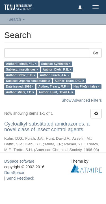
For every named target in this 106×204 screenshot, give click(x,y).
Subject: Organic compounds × (28, 80)
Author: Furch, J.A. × (54, 75)
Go (95, 53)
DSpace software (19, 161)
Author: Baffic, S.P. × (20, 75)
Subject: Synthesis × (55, 63)
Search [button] (16, 19)
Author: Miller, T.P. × (20, 92)
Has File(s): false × (86, 86)
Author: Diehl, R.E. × (57, 69)
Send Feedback (20, 178)
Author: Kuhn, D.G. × (69, 80)
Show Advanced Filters (82, 100)
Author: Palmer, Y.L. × (21, 63)
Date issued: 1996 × (20, 86)
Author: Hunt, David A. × (56, 92)
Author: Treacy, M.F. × (53, 86)
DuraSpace (14, 172)
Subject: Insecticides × (22, 69)
